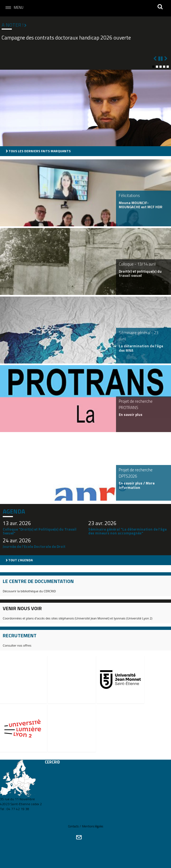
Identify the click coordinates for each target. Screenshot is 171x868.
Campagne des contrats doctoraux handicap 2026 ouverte (66, 37)
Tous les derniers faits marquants (40, 151)
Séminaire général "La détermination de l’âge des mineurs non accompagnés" (127, 531)
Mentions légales (92, 826)
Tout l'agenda (20, 560)
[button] (153, 67)
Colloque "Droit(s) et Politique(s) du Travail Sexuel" (39, 531)
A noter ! (13, 25)
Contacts (73, 826)
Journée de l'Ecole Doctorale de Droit (34, 546)
